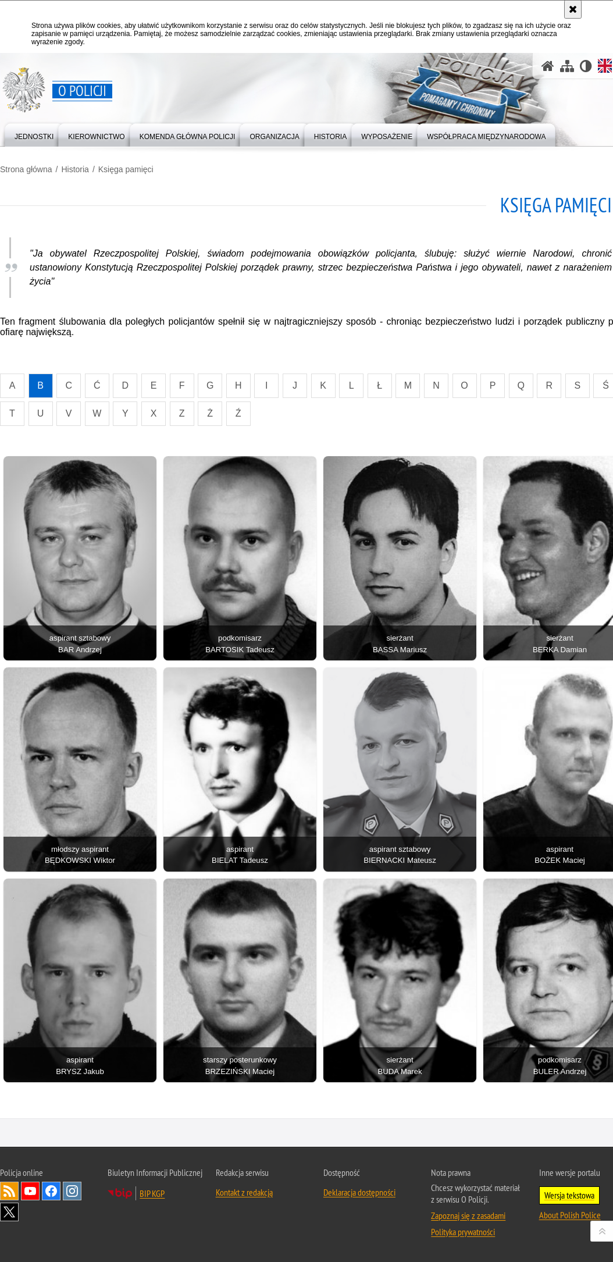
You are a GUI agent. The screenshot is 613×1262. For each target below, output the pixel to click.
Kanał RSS (9, 1191)
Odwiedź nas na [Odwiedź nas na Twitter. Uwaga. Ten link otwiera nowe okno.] (9, 1212)
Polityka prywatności (463, 1232)
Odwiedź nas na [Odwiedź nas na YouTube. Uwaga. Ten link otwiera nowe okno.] (30, 1191)
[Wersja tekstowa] (586, 66)
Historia (74, 169)
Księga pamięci (126, 169)
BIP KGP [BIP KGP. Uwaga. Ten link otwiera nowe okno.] (152, 1193)
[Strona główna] (547, 66)
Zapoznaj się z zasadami (468, 1215)
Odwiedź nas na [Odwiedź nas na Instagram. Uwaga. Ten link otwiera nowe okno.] (72, 1191)
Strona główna (26, 169)
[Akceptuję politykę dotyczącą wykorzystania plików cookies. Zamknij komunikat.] (573, 9)
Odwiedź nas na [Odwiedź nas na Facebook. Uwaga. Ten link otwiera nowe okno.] (51, 1191)
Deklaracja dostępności (359, 1192)
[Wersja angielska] (605, 66)
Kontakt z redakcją (244, 1192)
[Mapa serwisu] (567, 66)
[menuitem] (34, 134)
